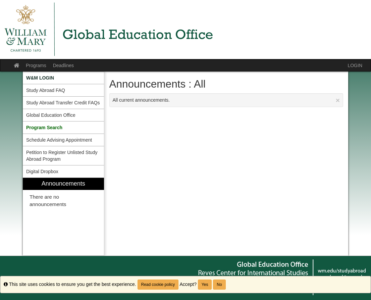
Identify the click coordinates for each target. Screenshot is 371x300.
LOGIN (355, 65)
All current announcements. (226, 100)
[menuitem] (63, 78)
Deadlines (63, 65)
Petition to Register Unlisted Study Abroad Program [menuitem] (61, 156)
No (219, 284)
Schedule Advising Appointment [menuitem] (59, 140)
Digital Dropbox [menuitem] (42, 171)
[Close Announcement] (338, 100)
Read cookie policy (158, 284)
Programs (36, 65)
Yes (205, 284)
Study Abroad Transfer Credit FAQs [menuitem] (63, 102)
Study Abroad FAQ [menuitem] (45, 90)
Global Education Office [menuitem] (50, 115)
